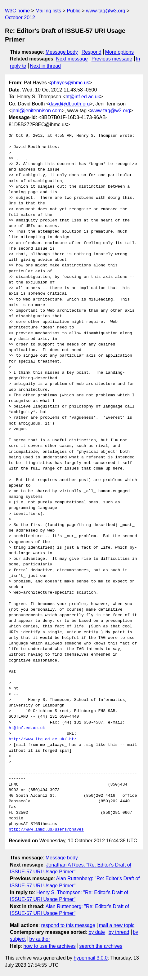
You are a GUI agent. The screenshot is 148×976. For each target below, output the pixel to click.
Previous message (112, 58)
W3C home (17, 10)
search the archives (101, 946)
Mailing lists (48, 10)
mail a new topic (117, 925)
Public (73, 10)
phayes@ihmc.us (70, 82)
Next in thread (45, 66)
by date (96, 932)
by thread (119, 932)
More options (119, 52)
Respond (91, 52)
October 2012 (20, 17)
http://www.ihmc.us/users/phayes (46, 829)
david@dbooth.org (69, 103)
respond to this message (68, 925)
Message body (62, 52)
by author (39, 939)
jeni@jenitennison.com (36, 110)
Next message (72, 58)
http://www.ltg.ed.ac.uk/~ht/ (42, 739)
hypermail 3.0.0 (90, 957)
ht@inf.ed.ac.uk (82, 96)
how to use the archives (50, 946)
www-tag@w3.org (105, 10)
